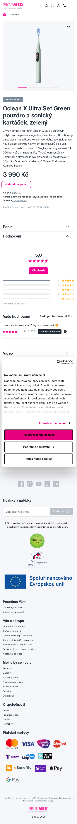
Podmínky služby (30, 801)
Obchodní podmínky (14, 626)
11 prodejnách (19, 200)
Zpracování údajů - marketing (18, 640)
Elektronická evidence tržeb (17, 644)
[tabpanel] (38, 56)
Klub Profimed (10, 686)
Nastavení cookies (12, 654)
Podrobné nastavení (52, 423)
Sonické (14, 14)
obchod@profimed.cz (14, 607)
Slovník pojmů (10, 677)
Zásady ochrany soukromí (61, 798)
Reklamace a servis (13, 682)
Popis (7, 227)
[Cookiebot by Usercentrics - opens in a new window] (56, 362)
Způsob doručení (12, 631)
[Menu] (71, 6)
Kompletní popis (12, 165)
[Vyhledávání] (46, 6)
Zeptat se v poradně (13, 612)
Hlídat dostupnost (16, 184)
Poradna (7, 668)
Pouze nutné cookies (38, 458)
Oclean (15, 207)
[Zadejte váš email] (27, 512)
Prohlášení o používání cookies (19, 649)
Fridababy (8, 691)
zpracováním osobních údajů (37, 527)
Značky (7, 673)
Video (8, 353)
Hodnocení (12, 236)
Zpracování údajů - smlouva (17, 635)
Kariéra (6, 719)
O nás (6, 710)
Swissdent (8, 696)
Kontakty (8, 724)
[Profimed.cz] (13, 5)
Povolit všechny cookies (38, 434)
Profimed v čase (11, 715)
